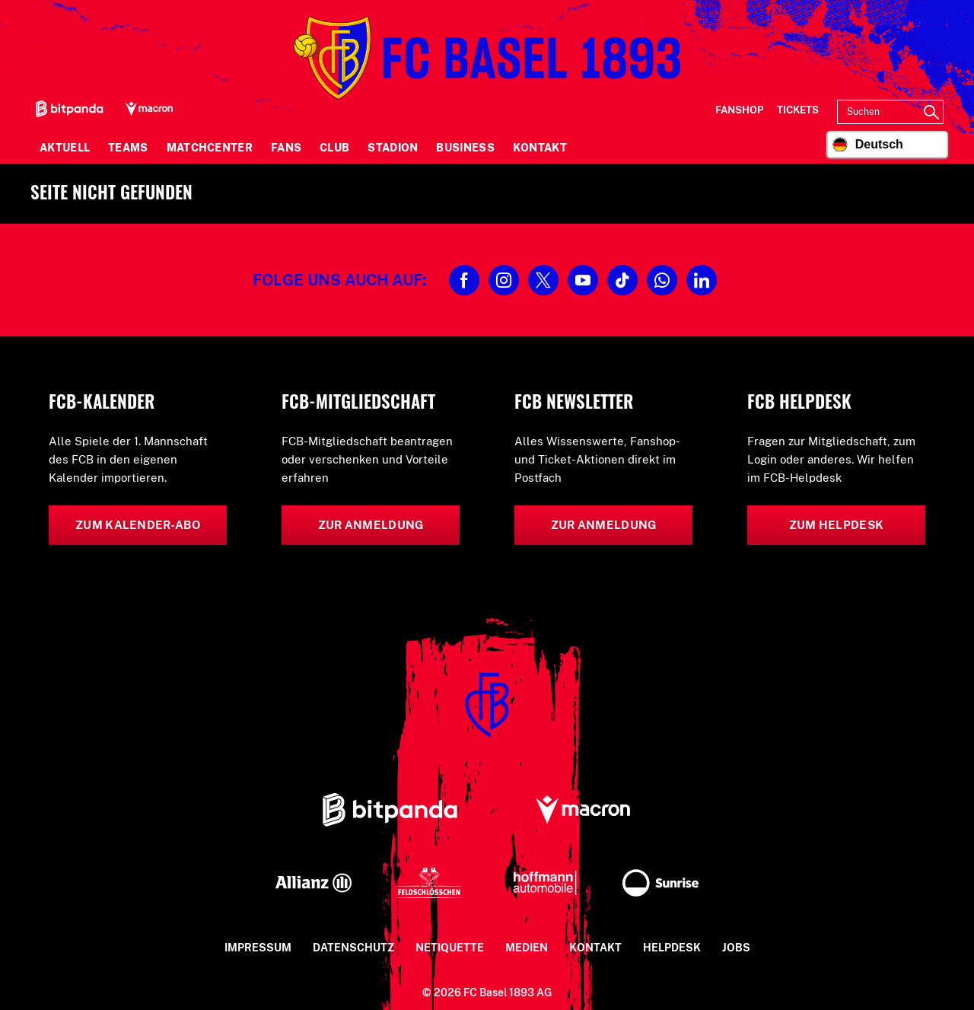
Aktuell (65, 148)
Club (334, 148)
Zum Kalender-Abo (137, 524)
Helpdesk (672, 947)
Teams (128, 148)
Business (465, 148)
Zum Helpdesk (836, 524)
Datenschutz (353, 947)
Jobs (736, 947)
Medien (526, 947)
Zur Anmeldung (371, 524)
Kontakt (540, 148)
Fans (286, 148)
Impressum (257, 947)
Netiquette (449, 947)
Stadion (393, 148)
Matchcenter (210, 148)
